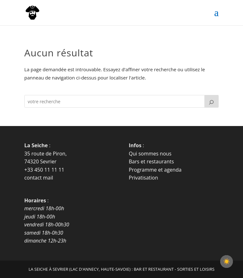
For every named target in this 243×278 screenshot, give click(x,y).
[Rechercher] (211, 101)
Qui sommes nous (150, 153)
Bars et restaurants (151, 161)
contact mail (38, 177)
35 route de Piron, (45, 153)
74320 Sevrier (40, 161)
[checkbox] (226, 261)
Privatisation (143, 177)
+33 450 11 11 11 (44, 169)
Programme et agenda (155, 169)
